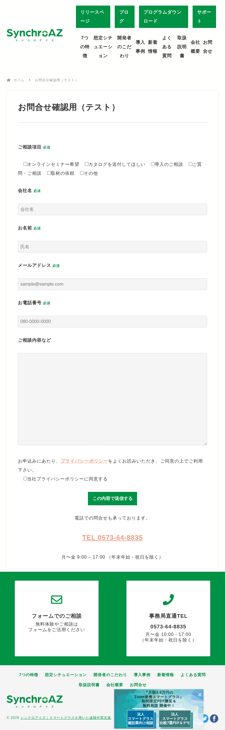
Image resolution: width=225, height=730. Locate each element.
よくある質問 (167, 46)
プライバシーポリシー (84, 461)
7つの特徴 (85, 46)
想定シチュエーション (103, 46)
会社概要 (195, 47)
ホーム (19, 80)
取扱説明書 (182, 46)
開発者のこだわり (124, 46)
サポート (204, 16)
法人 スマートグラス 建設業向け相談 (140, 718)
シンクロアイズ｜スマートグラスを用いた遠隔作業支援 (65, 718)
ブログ (124, 16)
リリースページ (92, 16)
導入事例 (140, 47)
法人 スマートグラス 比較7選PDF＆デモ (175, 718)
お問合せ (207, 47)
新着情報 (152, 47)
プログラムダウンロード (162, 16)
